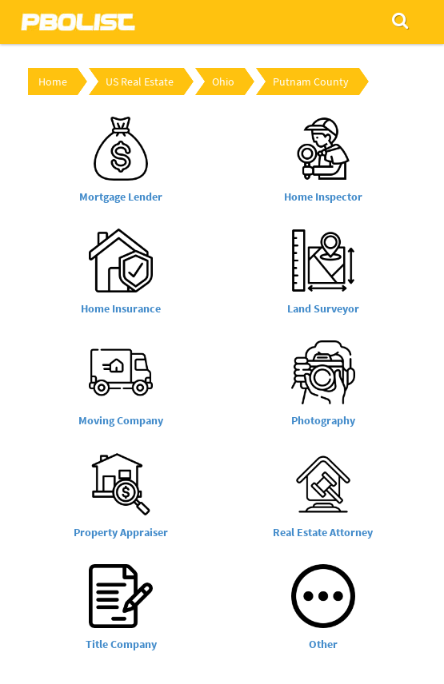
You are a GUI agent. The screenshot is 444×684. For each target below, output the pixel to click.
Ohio (223, 81)
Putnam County (311, 81)
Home (52, 81)
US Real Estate (140, 81)
